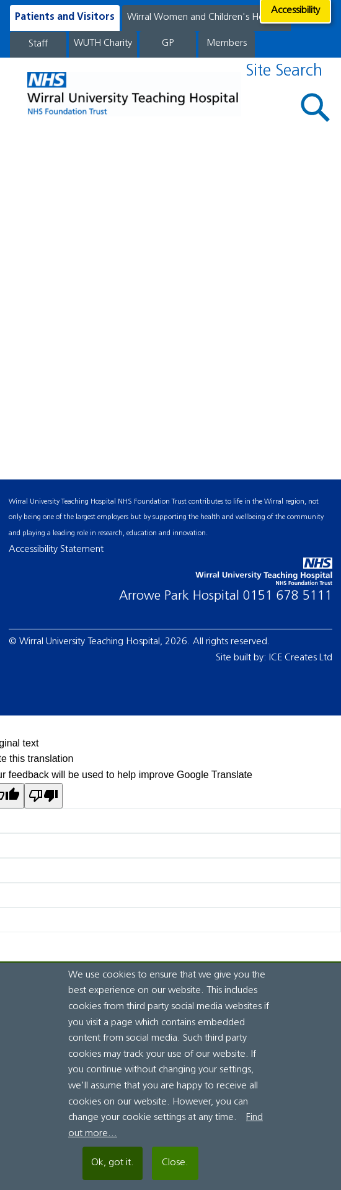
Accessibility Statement (56, 549)
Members (226, 43)
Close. (175, 1163)
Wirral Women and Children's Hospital (206, 17)
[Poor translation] (43, 795)
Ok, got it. (112, 1163)
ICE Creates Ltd (300, 658)
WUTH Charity (103, 43)
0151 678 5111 (287, 596)
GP (168, 43)
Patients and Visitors (65, 17)
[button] (315, 107)
